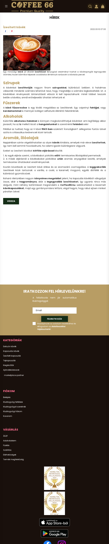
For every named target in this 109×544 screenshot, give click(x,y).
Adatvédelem (9, 441)
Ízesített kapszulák (12, 356)
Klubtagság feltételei (13, 402)
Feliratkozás (54, 319)
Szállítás (7, 450)
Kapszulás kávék (11, 351)
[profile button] (96, 6)
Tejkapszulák (9, 360)
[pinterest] (11, 31)
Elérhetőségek (9, 455)
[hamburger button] (6, 6)
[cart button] (103, 6)
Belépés (7, 397)
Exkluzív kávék (9, 346)
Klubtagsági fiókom (12, 411)
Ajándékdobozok (11, 370)
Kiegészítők (8, 365)
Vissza (11, 201)
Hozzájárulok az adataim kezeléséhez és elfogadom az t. (56, 326)
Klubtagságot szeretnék (14, 407)
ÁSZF (5, 436)
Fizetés (6, 445)
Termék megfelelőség (13, 459)
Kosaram (7, 416)
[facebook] (5, 31)
